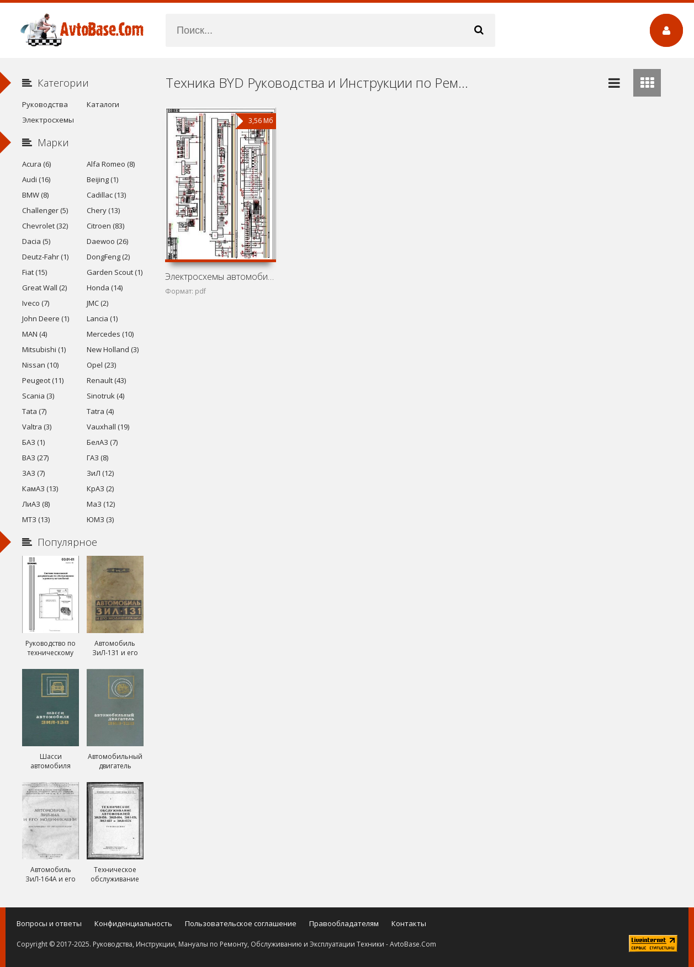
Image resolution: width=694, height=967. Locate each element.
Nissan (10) (40, 365)
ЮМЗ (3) (100, 519)
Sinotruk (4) (105, 396)
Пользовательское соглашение (240, 923)
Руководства (45, 104)
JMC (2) (97, 303)
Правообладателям (344, 923)
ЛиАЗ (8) (36, 504)
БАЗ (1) (33, 442)
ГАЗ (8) (97, 458)
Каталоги (103, 104)
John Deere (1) (45, 318)
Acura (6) (36, 164)
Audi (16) (36, 179)
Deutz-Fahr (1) (45, 257)
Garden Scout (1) (114, 272)
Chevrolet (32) (45, 226)
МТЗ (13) (36, 519)
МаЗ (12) (101, 504)
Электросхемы (48, 120)
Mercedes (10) (110, 334)
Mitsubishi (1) (44, 349)
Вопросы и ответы (49, 923)
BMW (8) (35, 195)
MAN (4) (34, 334)
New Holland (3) (113, 349)
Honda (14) (105, 288)
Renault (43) (106, 380)
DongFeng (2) (108, 257)
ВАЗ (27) (35, 458)
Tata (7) (34, 411)
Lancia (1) (102, 318)
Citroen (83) (105, 226)
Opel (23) (101, 365)
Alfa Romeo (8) (111, 164)
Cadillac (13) (106, 195)
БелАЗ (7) (102, 442)
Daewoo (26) (107, 241)
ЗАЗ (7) (33, 473)
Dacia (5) (36, 241)
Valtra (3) (36, 427)
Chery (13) (103, 210)
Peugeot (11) (42, 380)
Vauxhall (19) (108, 427)
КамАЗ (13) (40, 488)
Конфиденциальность (133, 923)
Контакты (408, 923)
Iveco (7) (35, 303)
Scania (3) (38, 396)
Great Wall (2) (44, 288)
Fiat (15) (34, 272)
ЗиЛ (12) (100, 473)
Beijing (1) (102, 179)
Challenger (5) (45, 210)
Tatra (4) (100, 411)
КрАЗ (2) (100, 488)
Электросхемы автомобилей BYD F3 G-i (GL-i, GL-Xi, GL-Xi (220, 276)
